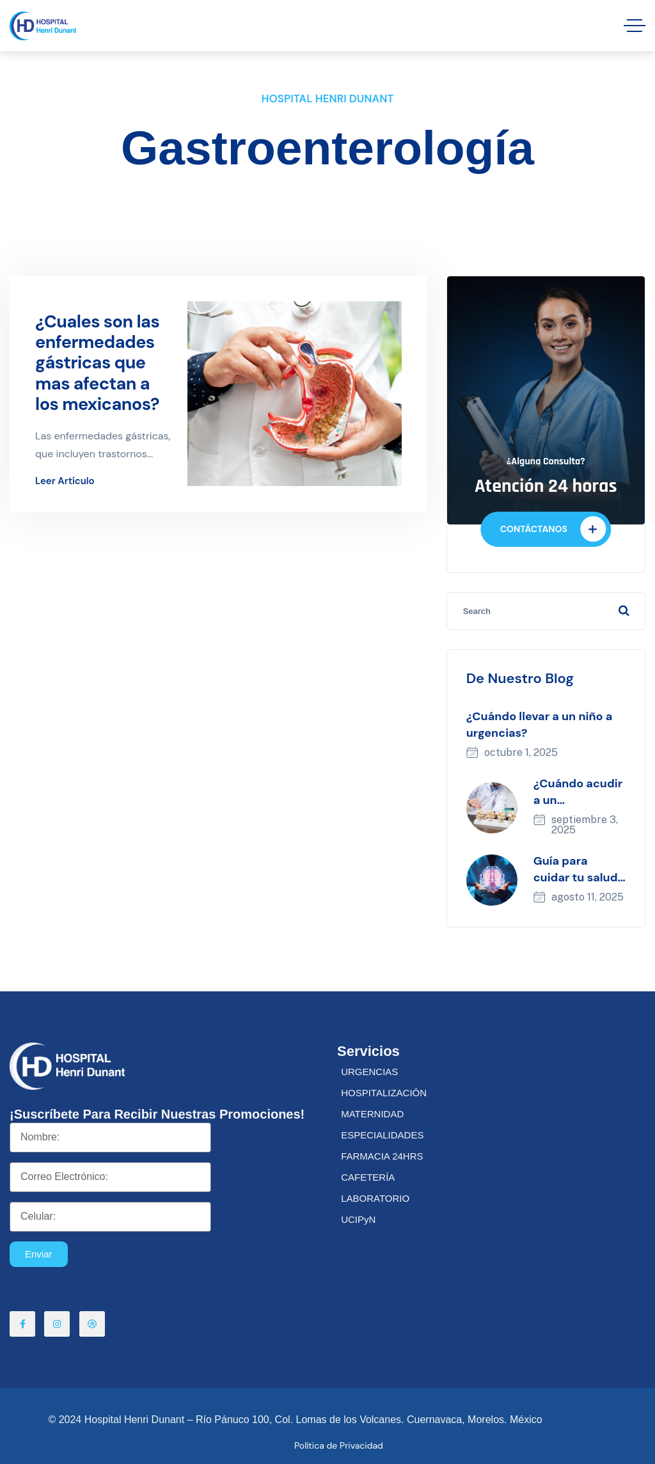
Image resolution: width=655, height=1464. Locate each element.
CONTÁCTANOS (553, 529)
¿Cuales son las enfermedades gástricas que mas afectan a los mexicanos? (97, 363)
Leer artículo (65, 481)
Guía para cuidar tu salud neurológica (575, 877)
